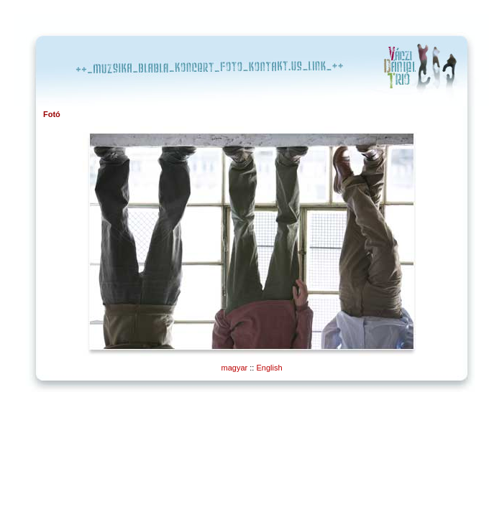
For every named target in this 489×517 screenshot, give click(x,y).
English (269, 367)
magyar (234, 367)
